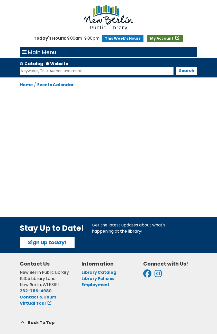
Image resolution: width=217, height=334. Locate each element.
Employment (96, 285)
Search (186, 71)
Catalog (33, 64)
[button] (67, 38)
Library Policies (98, 279)
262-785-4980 (36, 291)
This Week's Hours (123, 38)
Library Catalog (99, 272)
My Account (162, 38)
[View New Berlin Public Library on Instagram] (158, 275)
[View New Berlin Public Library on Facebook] (147, 275)
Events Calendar (55, 85)
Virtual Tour (33, 303)
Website (59, 64)
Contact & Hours (38, 297)
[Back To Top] (108, 322)
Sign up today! (47, 242)
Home (26, 85)
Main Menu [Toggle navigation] (39, 52)
